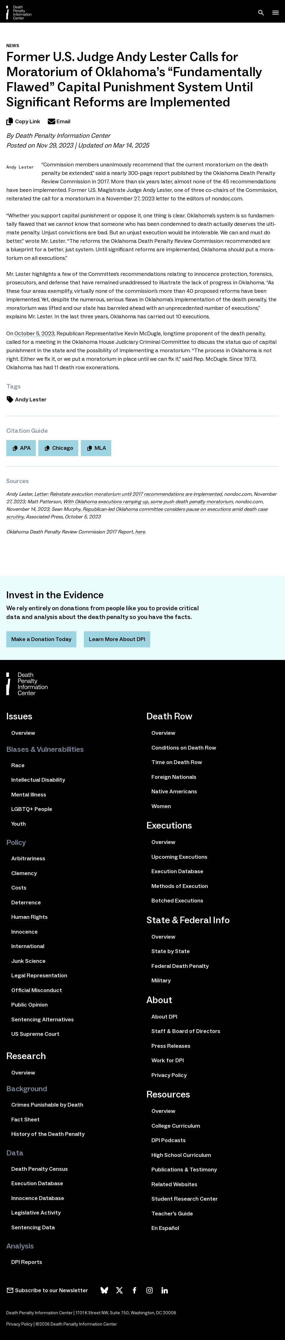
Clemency (24, 873)
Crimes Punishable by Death (47, 1104)
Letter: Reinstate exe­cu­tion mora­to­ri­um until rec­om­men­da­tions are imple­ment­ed (128, 494)
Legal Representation (39, 975)
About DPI (164, 1016)
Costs (18, 887)
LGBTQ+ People (31, 809)
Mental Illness (28, 794)
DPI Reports (26, 1262)
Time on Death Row (176, 762)
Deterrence (26, 902)
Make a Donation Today (41, 639)
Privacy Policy (169, 1075)
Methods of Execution (179, 886)
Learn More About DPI (117, 639)
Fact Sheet (25, 1119)
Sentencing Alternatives (42, 1019)
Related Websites (174, 1184)
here (140, 532)
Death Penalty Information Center (62, 135)
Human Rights (29, 916)
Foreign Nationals (173, 776)
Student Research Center (184, 1198)
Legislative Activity (36, 1212)
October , (34, 333)
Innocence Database (37, 1198)
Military (161, 980)
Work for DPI (167, 1060)
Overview (23, 732)
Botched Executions (177, 900)
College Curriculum (175, 1125)
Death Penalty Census (39, 1168)
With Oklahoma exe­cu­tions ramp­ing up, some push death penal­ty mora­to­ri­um (148, 502)
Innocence (24, 931)
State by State (170, 951)
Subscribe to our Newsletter (51, 1290)
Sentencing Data (33, 1227)
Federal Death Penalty (180, 966)
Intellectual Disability (38, 779)
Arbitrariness (28, 858)
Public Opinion (29, 1004)
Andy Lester (26, 399)
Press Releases (170, 1045)
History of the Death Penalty (48, 1134)
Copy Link (23, 121)
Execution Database (37, 1183)
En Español (165, 1228)
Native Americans (174, 791)
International (27, 946)
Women (161, 806)
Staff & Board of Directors (185, 1031)
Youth (18, 823)
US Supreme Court (35, 1033)
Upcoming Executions (179, 856)
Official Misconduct (36, 990)
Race (18, 765)
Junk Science (28, 961)
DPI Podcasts (168, 1140)
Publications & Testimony (184, 1169)
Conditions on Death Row (183, 747)
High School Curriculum (181, 1155)
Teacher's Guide (172, 1213)
